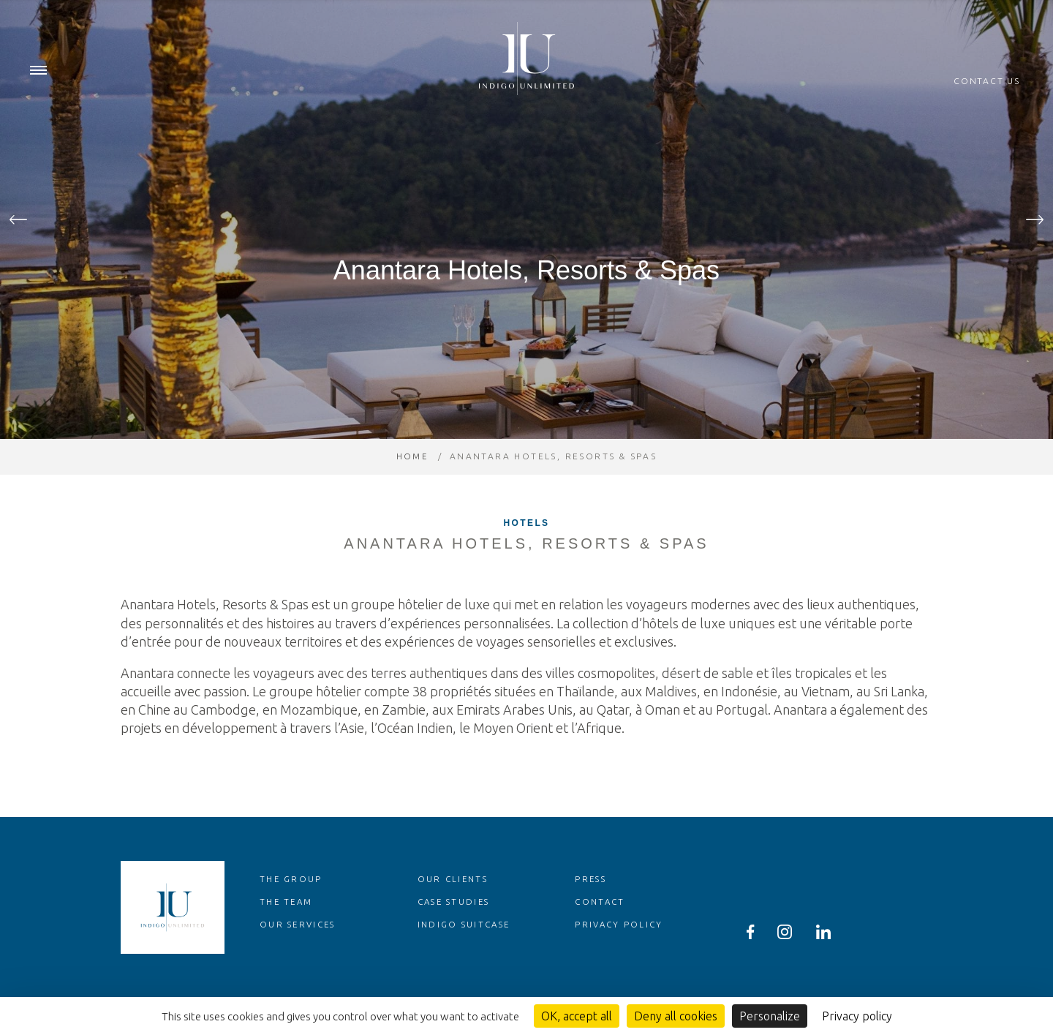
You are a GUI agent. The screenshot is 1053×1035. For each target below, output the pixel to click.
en (1015, 15)
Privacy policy (620, 953)
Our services (300, 953)
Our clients (454, 908)
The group (292, 908)
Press (591, 908)
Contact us (987, 81)
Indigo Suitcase (467, 953)
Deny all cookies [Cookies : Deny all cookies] (675, 1016)
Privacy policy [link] (857, 1016)
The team (287, 931)
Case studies (457, 931)
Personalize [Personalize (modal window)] (769, 1016)
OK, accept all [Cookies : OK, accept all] (576, 1016)
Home (412, 485)
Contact (601, 931)
